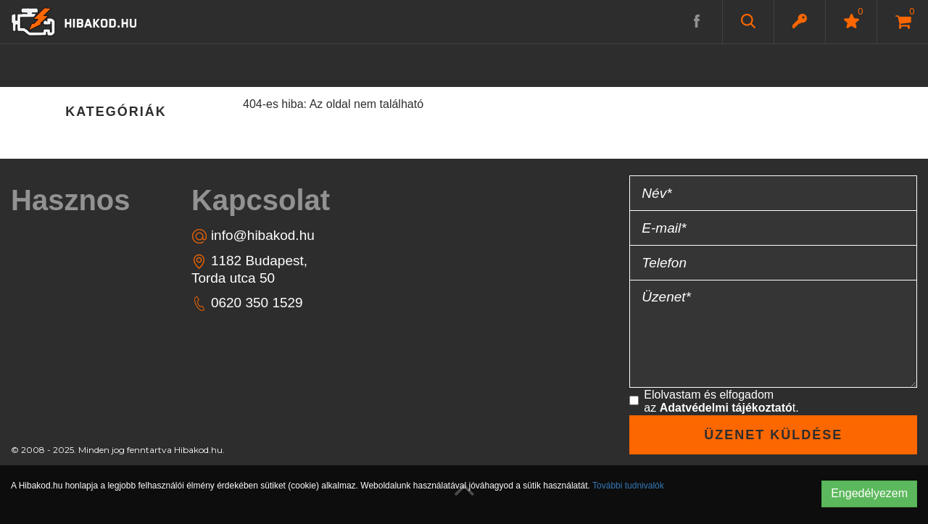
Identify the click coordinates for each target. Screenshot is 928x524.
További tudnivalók (628, 486)
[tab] (77, 200)
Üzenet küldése (773, 435)
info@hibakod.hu (253, 236)
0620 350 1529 (247, 303)
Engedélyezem (869, 493)
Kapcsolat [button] (260, 200)
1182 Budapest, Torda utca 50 (249, 269)
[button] (799, 21)
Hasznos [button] (70, 200)
